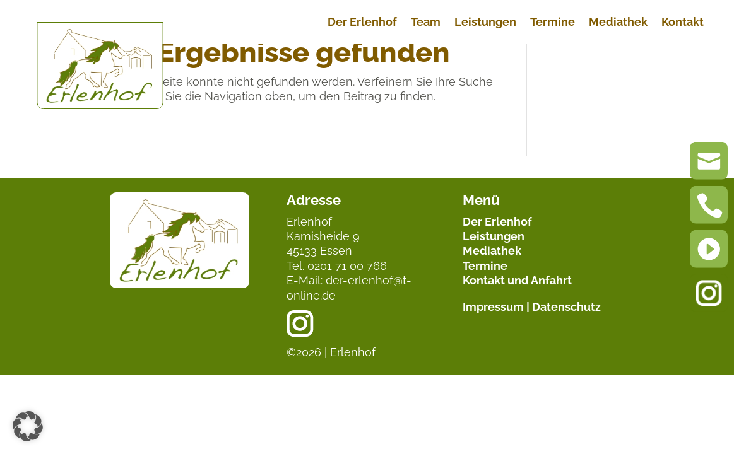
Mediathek (618, 23)
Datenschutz (566, 306)
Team (426, 23)
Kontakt (682, 23)
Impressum (493, 306)
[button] (28, 426)
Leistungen (485, 23)
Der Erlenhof (362, 23)
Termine (552, 23)
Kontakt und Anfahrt (517, 280)
